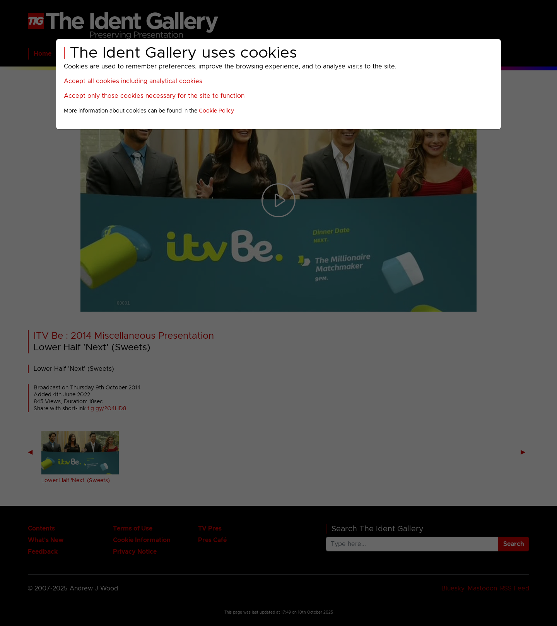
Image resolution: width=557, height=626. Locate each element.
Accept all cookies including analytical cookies (133, 81)
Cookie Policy (216, 111)
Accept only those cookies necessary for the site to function (154, 96)
